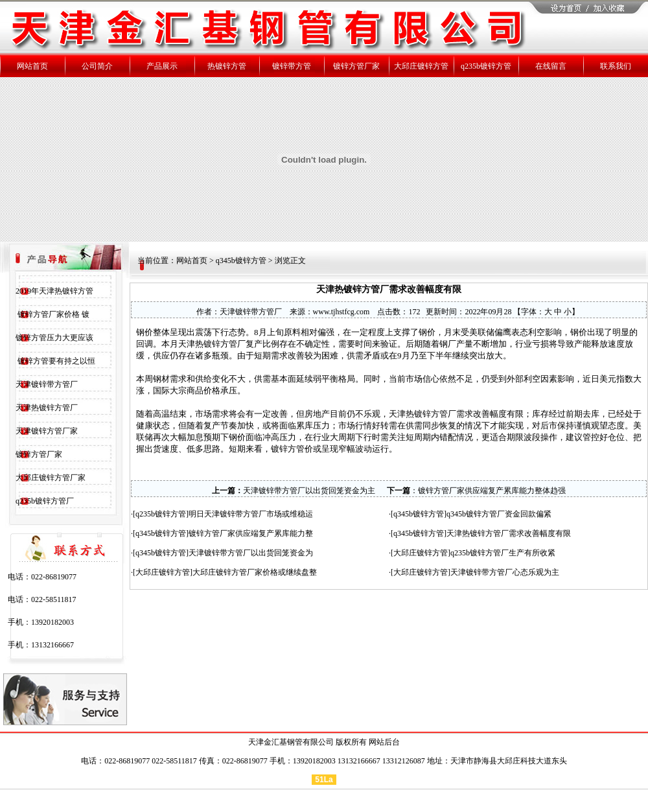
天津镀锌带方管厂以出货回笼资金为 (251, 552)
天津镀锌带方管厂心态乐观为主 (504, 572)
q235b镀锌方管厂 (45, 500)
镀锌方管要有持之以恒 (55, 361)
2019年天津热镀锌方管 (54, 291)
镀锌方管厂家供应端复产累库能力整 (251, 533)
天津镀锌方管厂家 (47, 431)
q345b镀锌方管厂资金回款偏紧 (498, 513)
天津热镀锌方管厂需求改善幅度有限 (508, 533)
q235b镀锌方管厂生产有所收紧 (502, 552)
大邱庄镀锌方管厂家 (51, 477)
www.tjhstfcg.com (341, 311)
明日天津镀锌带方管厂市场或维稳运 (251, 513)
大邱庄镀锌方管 (420, 552)
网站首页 (191, 260)
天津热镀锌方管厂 (47, 407)
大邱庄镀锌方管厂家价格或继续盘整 (254, 572)
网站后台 (384, 742)
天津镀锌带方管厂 (47, 384)
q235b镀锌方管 (160, 513)
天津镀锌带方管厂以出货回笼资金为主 (309, 490)
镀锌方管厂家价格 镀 (52, 314)
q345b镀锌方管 (241, 260)
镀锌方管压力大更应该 (54, 337)
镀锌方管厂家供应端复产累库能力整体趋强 (492, 490)
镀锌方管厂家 (39, 454)
